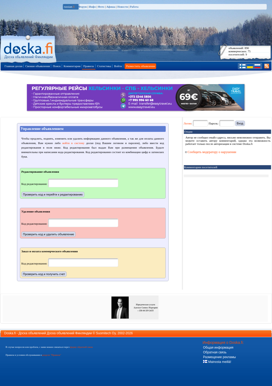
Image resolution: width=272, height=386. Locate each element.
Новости (122, 6)
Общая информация (218, 347)
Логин (187, 123)
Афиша (110, 6)
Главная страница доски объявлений (28, 48)
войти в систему (73, 143)
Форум (82, 6)
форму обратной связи (81, 347)
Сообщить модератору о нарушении (210, 152)
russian (69, 6)
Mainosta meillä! (217, 362)
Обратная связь (214, 352)
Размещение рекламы (219, 357)
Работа (134, 6)
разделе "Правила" (51, 355)
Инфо (92, 6)
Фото (101, 6)
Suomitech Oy (106, 333)
